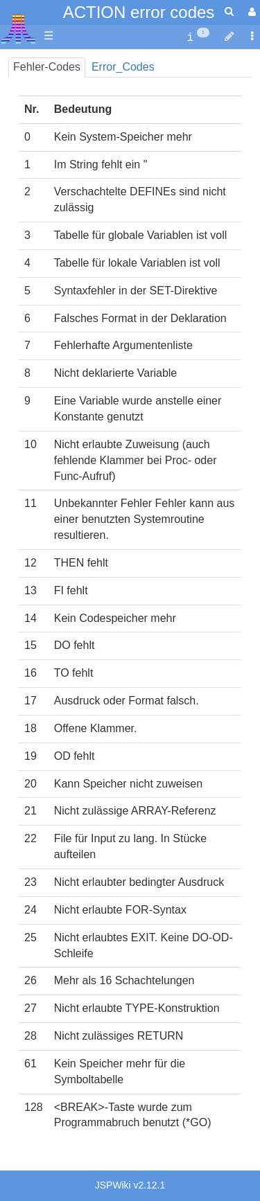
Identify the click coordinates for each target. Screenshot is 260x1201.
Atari (18, 28)
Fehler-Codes (46, 67)
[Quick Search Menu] (229, 11)
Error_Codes (123, 67)
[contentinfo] (198, 36)
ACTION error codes (139, 12)
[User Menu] (250, 12)
